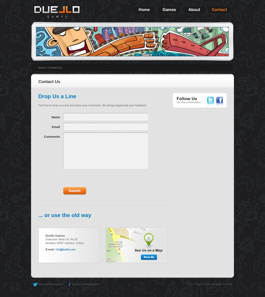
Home (42, 67)
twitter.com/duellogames (48, 284)
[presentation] (94, 177)
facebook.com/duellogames (83, 284)
